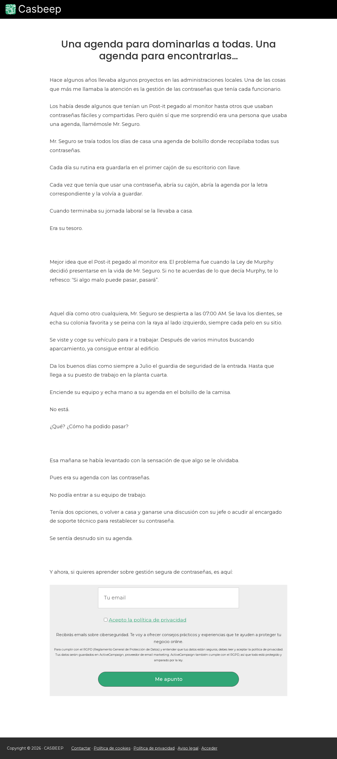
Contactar (80, 748)
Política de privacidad (152, 748)
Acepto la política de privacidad (147, 620)
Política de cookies (111, 748)
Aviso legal (186, 748)
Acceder (207, 748)
